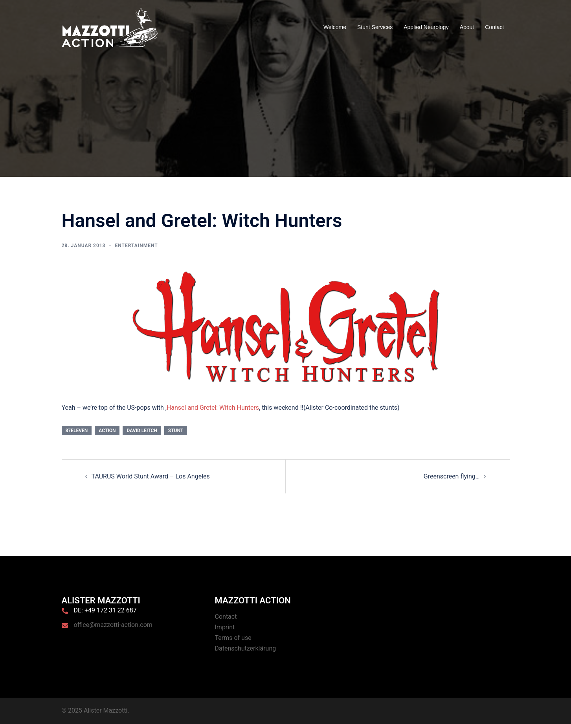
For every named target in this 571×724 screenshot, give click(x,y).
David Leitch (142, 430)
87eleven (77, 430)
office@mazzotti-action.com (113, 625)
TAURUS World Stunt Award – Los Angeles (151, 476)
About (467, 27)
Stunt (175, 430)
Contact (494, 27)
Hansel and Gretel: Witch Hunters (213, 407)
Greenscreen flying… (452, 476)
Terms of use (233, 638)
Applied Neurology (426, 27)
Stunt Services (375, 27)
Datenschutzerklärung (245, 648)
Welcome (334, 27)
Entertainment (136, 245)
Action (107, 430)
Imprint (225, 627)
